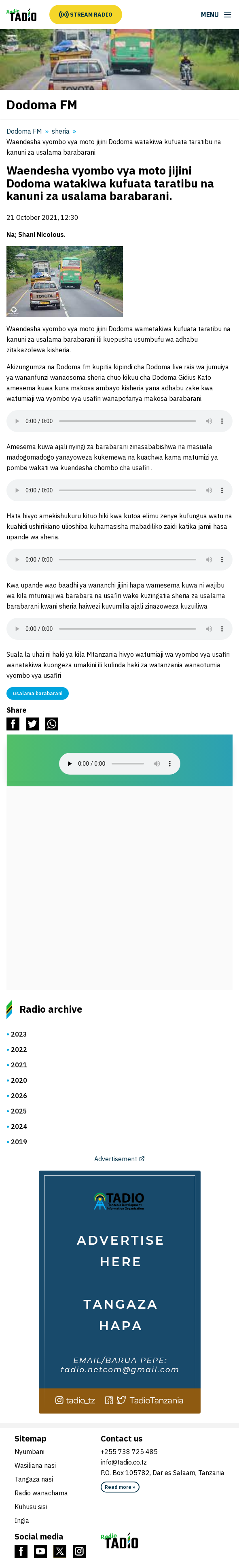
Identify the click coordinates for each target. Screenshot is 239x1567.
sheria (61, 131)
